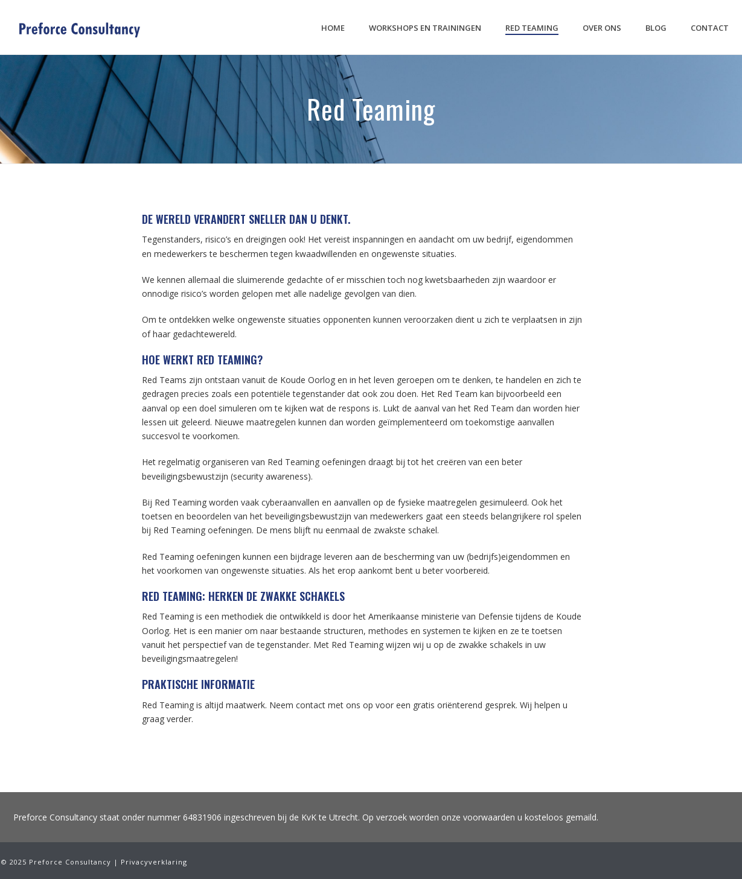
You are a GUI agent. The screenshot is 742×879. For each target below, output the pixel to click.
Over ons (602, 27)
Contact (710, 27)
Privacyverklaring (154, 861)
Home (333, 27)
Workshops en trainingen (425, 27)
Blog (656, 27)
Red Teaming (531, 27)
